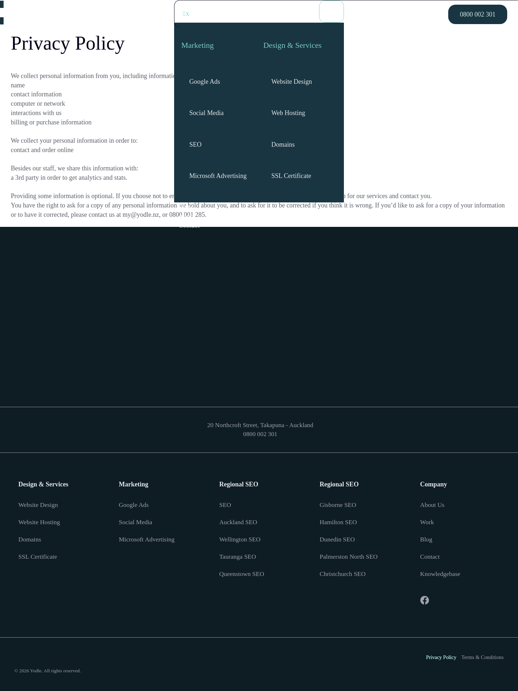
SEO (195, 155)
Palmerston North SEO (350, 556)
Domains (283, 155)
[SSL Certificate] (275, 177)
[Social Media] (192, 111)
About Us (432, 504)
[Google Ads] (192, 78)
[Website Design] (275, 78)
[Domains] (275, 144)
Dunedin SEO (338, 539)
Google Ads (204, 88)
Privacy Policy (441, 657)
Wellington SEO (240, 539)
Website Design (292, 88)
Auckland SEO (238, 522)
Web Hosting (289, 121)
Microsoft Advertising (217, 188)
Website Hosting (39, 522)
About (186, 228)
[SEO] (192, 144)
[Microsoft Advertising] (192, 177)
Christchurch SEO (343, 573)
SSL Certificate (292, 188)
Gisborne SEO (339, 504)
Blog (426, 539)
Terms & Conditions (483, 657)
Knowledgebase (441, 573)
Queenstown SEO (242, 573)
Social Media (206, 121)
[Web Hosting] (275, 111)
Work (184, 219)
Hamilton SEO (339, 522)
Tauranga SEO (238, 556)
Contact (188, 237)
